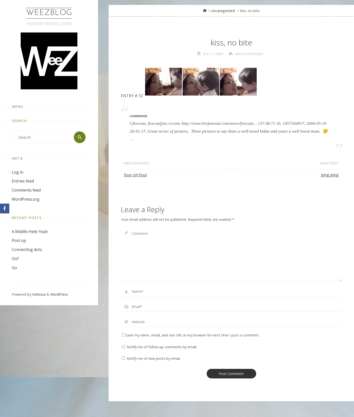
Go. (15, 267)
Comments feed (26, 190)
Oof (15, 258)
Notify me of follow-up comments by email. (162, 347)
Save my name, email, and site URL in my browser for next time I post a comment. (190, 335)
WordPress (59, 294)
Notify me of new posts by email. (153, 358)
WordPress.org (25, 199)
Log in (17, 172)
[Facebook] (4, 208)
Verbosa (38, 294)
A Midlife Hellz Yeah (30, 231)
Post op (19, 240)
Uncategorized (223, 10)
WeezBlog (49, 13)
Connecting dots (27, 249)
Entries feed (23, 181)
